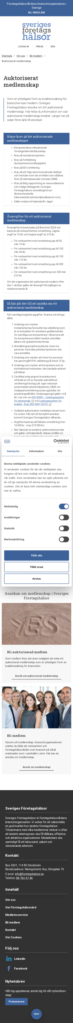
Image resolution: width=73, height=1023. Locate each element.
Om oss (21, 56)
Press (39, 46)
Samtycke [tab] (13, 451)
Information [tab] (36, 451)
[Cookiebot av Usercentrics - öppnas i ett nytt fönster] (53, 441)
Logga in (23, 46)
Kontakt (10, 930)
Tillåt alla (36, 555)
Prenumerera (16, 1001)
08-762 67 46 (24, 878)
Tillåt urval (36, 566)
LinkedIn (15, 958)
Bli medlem (36, 12)
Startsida (7, 56)
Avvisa (36, 578)
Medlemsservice (16, 915)
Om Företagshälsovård (20, 907)
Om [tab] (60, 451)
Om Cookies (13, 937)
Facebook (16, 968)
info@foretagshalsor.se (29, 874)
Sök (53, 46)
